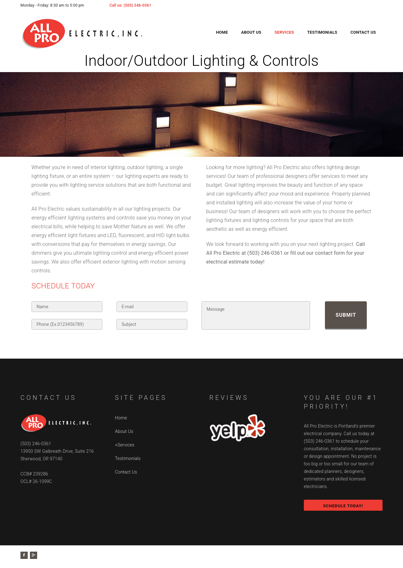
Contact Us (363, 32)
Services (284, 32)
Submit (346, 315)
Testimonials (322, 32)
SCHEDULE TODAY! (343, 505)
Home (222, 32)
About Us (251, 32)
